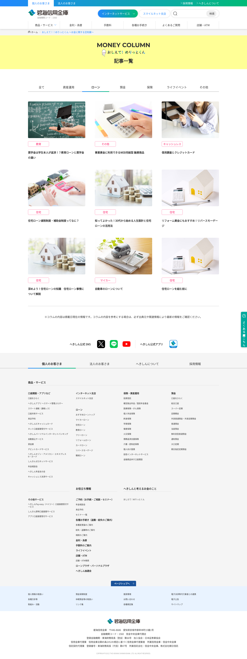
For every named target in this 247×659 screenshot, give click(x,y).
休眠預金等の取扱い (84, 599)
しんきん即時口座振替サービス (41, 511)
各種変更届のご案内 (84, 524)
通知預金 (175, 439)
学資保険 (127, 423)
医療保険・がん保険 (132, 408)
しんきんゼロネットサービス (40, 461)
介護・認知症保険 (131, 444)
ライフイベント (177, 87)
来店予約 (32, 418)
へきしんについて (209, 3)
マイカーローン (82, 419)
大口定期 (175, 444)
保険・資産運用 (131, 393)
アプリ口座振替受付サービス (40, 516)
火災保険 (127, 434)
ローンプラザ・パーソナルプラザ (92, 565)
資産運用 (68, 87)
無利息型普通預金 (179, 434)
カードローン (81, 445)
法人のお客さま (67, 3)
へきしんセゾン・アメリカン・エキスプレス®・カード (47, 455)
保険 (150, 87)
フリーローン (81, 435)
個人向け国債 (129, 449)
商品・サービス (44, 25)
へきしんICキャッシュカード (40, 423)
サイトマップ (177, 604)
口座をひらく (33, 398)
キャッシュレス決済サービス (40, 476)
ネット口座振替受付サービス (40, 428)
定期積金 (175, 413)
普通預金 (175, 423)
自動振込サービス (35, 439)
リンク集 (79, 604)
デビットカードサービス (38, 449)
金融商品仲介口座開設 (133, 459)
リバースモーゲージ (84, 450)
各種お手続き (139, 25)
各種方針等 (33, 599)
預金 (123, 87)
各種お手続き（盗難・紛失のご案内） (95, 519)
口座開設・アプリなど (39, 393)
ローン (95, 87)
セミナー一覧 (81, 514)
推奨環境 (127, 594)
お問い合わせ (129, 599)
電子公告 (175, 599)
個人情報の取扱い (35, 594)
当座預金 (175, 428)
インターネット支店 (86, 393)
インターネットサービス (116, 13)
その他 (204, 87)
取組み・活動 (33, 604)
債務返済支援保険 (131, 439)
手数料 (107, 25)
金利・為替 (75, 25)
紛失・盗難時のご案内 (85, 530)
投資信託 (127, 398)
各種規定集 (128, 604)
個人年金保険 (129, 413)
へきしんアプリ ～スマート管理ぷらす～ (45, 403)
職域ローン (80, 455)
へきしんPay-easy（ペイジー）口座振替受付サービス (48, 505)
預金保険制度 (81, 594)
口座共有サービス (35, 413)
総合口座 (175, 403)
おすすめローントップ (85, 414)
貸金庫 (31, 444)
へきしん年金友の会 (36, 471)
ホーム (34, 32)
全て (41, 87)
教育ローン (80, 430)
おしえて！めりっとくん (134, 499)
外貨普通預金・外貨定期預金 (183, 418)
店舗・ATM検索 (82, 560)
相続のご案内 (81, 535)
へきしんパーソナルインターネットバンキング (48, 434)
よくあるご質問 (171, 25)
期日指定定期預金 (179, 449)
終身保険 (127, 418)
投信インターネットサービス (135, 454)
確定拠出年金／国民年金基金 (135, 403)
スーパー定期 (177, 408)
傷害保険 (127, 428)
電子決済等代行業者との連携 (183, 594)
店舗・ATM (203, 25)
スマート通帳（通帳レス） (39, 408)
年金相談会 (33, 466)
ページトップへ (122, 583)
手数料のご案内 (83, 545)
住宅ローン (80, 424)
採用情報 (188, 3)
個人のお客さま (41, 3)
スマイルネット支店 (154, 13)
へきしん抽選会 (83, 570)
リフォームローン (83, 440)
